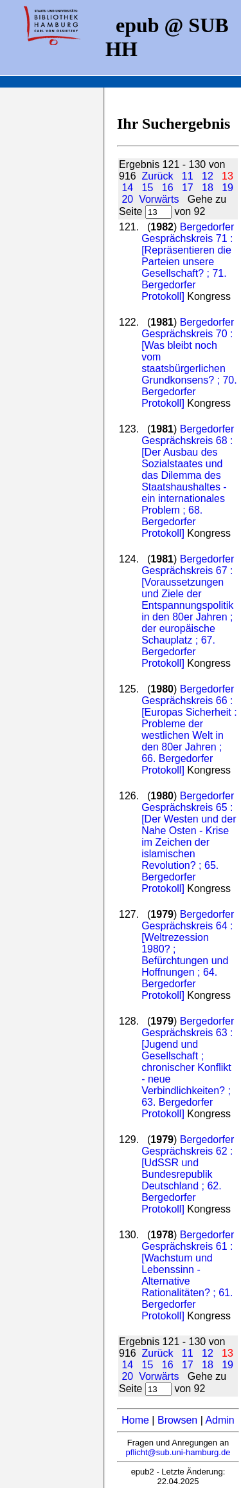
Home (135, 1420)
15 (148, 187)
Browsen (177, 1420)
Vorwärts (159, 199)
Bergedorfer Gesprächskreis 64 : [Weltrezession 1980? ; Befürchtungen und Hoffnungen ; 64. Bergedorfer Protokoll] (187, 955)
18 (207, 187)
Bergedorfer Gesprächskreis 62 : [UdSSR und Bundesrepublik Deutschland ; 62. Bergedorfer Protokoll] (187, 1174)
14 (127, 187)
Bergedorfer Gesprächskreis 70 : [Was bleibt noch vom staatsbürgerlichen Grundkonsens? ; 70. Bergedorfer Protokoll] (189, 363)
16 (168, 187)
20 (127, 199)
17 (187, 187)
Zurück (158, 176)
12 (207, 176)
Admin (219, 1420)
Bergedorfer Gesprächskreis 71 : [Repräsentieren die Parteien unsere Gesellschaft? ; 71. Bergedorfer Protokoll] (187, 261)
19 (227, 187)
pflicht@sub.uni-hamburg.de (178, 1452)
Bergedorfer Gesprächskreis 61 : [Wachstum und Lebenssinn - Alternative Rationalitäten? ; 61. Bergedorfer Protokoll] (187, 1275)
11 (187, 176)
